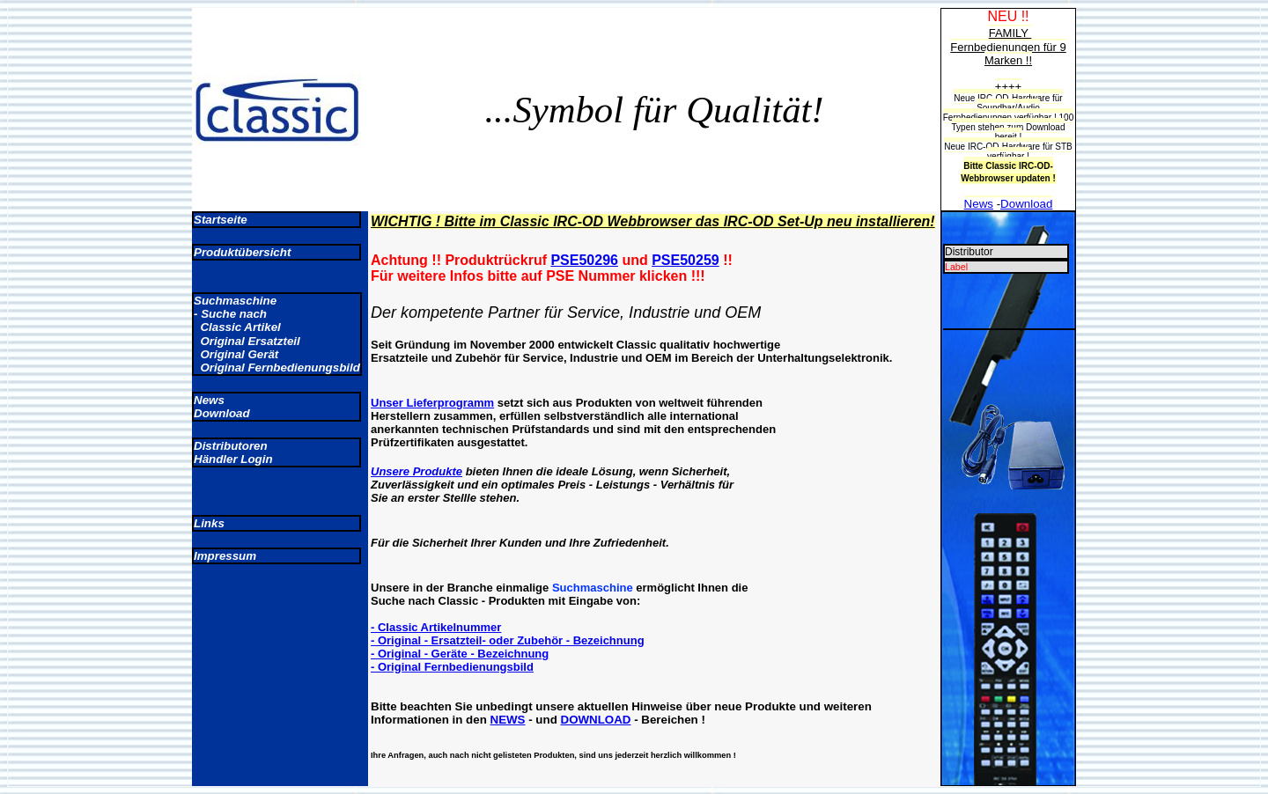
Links (209, 523)
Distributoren (231, 445)
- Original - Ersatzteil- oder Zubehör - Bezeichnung (508, 640)
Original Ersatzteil (247, 341)
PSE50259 (685, 260)
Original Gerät (236, 354)
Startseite (220, 219)
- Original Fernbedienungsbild (452, 666)
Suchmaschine (235, 300)
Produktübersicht (242, 252)
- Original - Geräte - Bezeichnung (460, 653)
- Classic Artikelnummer (436, 627)
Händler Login (233, 459)
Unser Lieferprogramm (432, 402)
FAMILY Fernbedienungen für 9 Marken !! (1008, 46)
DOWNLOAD (596, 719)
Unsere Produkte (416, 471)
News (209, 400)
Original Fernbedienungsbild (277, 367)
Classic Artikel (237, 327)
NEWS (508, 719)
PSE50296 (584, 260)
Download (222, 413)
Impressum (225, 555)
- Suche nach (230, 313)
